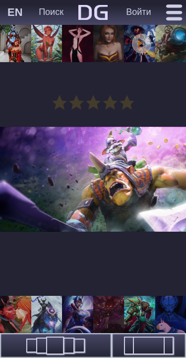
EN (15, 12)
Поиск (51, 12)
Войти (138, 12)
